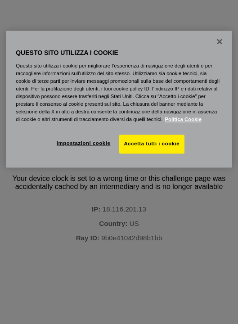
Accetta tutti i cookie (152, 144)
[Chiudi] (219, 41)
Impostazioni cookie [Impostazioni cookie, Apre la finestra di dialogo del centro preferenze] (84, 143)
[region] (119, 99)
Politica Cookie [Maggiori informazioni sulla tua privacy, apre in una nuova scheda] (183, 119)
